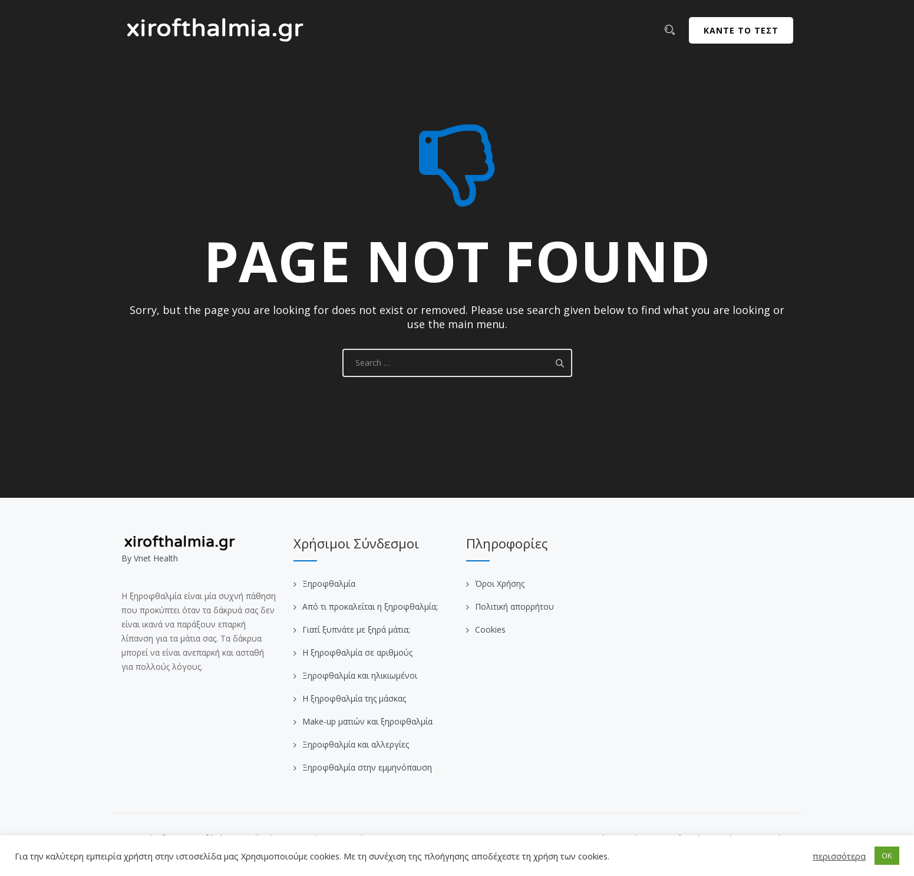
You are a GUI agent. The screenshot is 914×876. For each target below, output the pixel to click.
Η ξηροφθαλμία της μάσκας (354, 698)
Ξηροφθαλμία (328, 583)
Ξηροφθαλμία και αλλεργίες (355, 744)
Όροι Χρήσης (499, 583)
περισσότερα (839, 856)
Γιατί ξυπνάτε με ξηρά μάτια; (356, 629)
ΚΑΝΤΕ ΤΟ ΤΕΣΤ (741, 30)
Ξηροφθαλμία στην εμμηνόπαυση (367, 767)
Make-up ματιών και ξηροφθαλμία (367, 721)
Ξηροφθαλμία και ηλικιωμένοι (359, 675)
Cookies (490, 629)
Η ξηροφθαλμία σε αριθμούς (357, 652)
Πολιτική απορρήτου (514, 606)
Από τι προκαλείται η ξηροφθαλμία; (370, 606)
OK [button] (887, 855)
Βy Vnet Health (149, 558)
